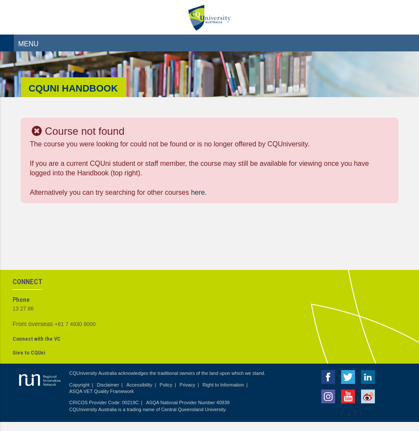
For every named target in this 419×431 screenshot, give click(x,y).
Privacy (187, 384)
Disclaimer (108, 384)
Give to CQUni (29, 352)
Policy (166, 384)
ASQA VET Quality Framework (101, 391)
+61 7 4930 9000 (75, 324)
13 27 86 (23, 309)
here (198, 192)
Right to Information (223, 384)
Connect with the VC (37, 339)
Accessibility (139, 384)
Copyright (79, 384)
